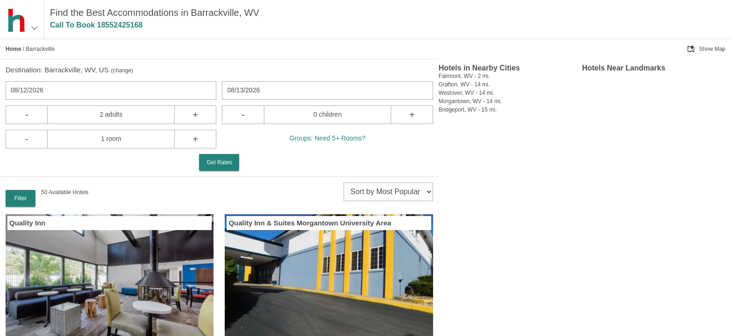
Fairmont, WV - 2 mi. (464, 76)
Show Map (712, 49)
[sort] (388, 191)
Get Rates (219, 162)
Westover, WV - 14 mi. (466, 93)
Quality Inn (27, 223)
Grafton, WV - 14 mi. (464, 84)
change (122, 70)
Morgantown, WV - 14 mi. (470, 101)
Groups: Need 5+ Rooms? (328, 138)
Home (13, 49)
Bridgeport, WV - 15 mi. (468, 109)
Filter (20, 198)
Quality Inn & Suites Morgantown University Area (309, 223)
